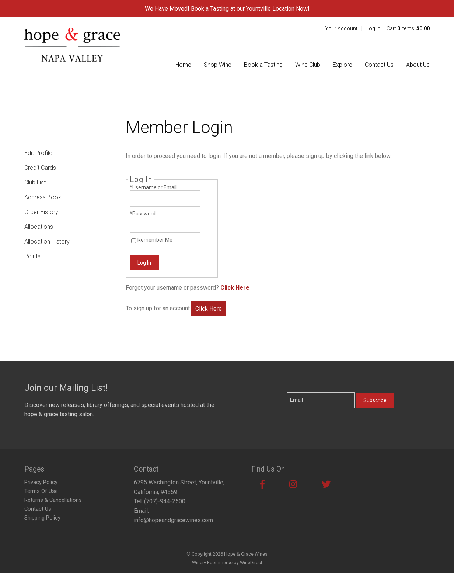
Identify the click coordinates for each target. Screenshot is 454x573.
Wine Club (307, 64)
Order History (41, 211)
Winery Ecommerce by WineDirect (227, 562)
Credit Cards (40, 167)
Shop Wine (217, 64)
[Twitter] (326, 484)
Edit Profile (38, 152)
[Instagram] (293, 484)
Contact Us (379, 64)
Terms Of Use (41, 491)
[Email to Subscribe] (321, 400)
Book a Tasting (263, 64)
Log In (373, 28)
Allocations (38, 226)
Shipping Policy (42, 518)
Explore (342, 64)
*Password (143, 214)
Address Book (42, 197)
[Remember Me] (133, 240)
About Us (418, 64)
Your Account (341, 28)
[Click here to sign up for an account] (208, 308)
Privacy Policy (40, 482)
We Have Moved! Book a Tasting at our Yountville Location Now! (227, 8)
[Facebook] (262, 484)
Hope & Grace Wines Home (72, 44)
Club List (35, 182)
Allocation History (47, 241)
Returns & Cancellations (53, 500)
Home (183, 64)
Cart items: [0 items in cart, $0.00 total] (408, 28)
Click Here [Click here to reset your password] (234, 287)
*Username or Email (153, 187)
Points (32, 256)
